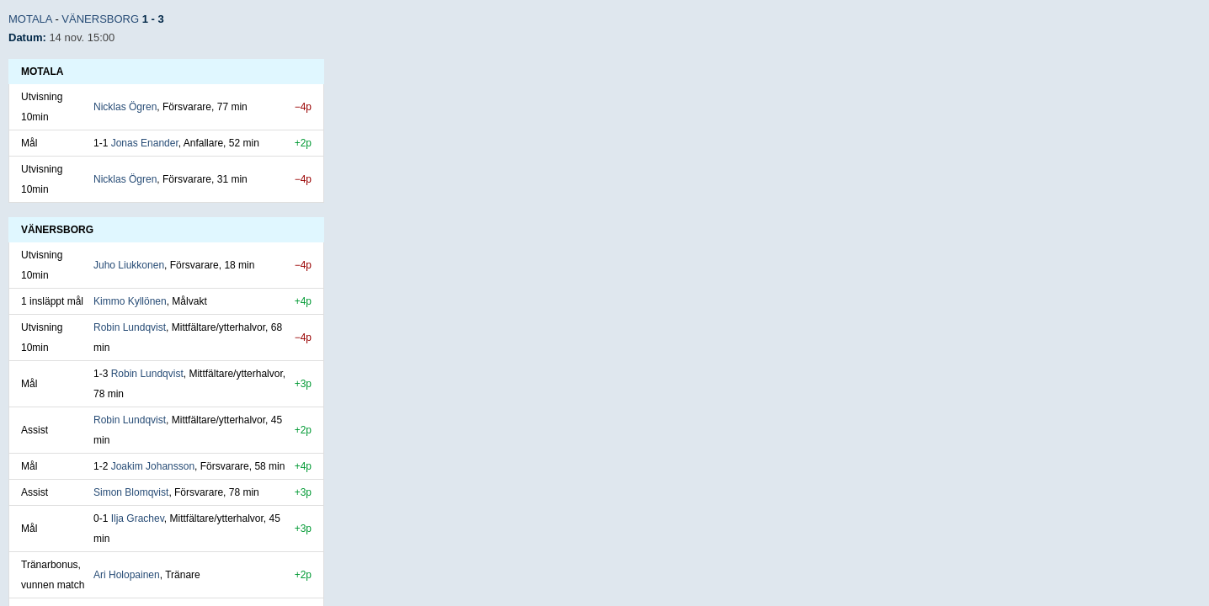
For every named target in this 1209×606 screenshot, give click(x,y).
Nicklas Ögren (125, 107)
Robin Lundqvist (129, 327)
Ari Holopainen (126, 575)
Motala (30, 19)
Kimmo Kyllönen (130, 301)
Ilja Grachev (137, 518)
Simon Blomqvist (130, 492)
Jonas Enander (144, 143)
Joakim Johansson (152, 466)
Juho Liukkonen (128, 265)
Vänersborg (100, 19)
